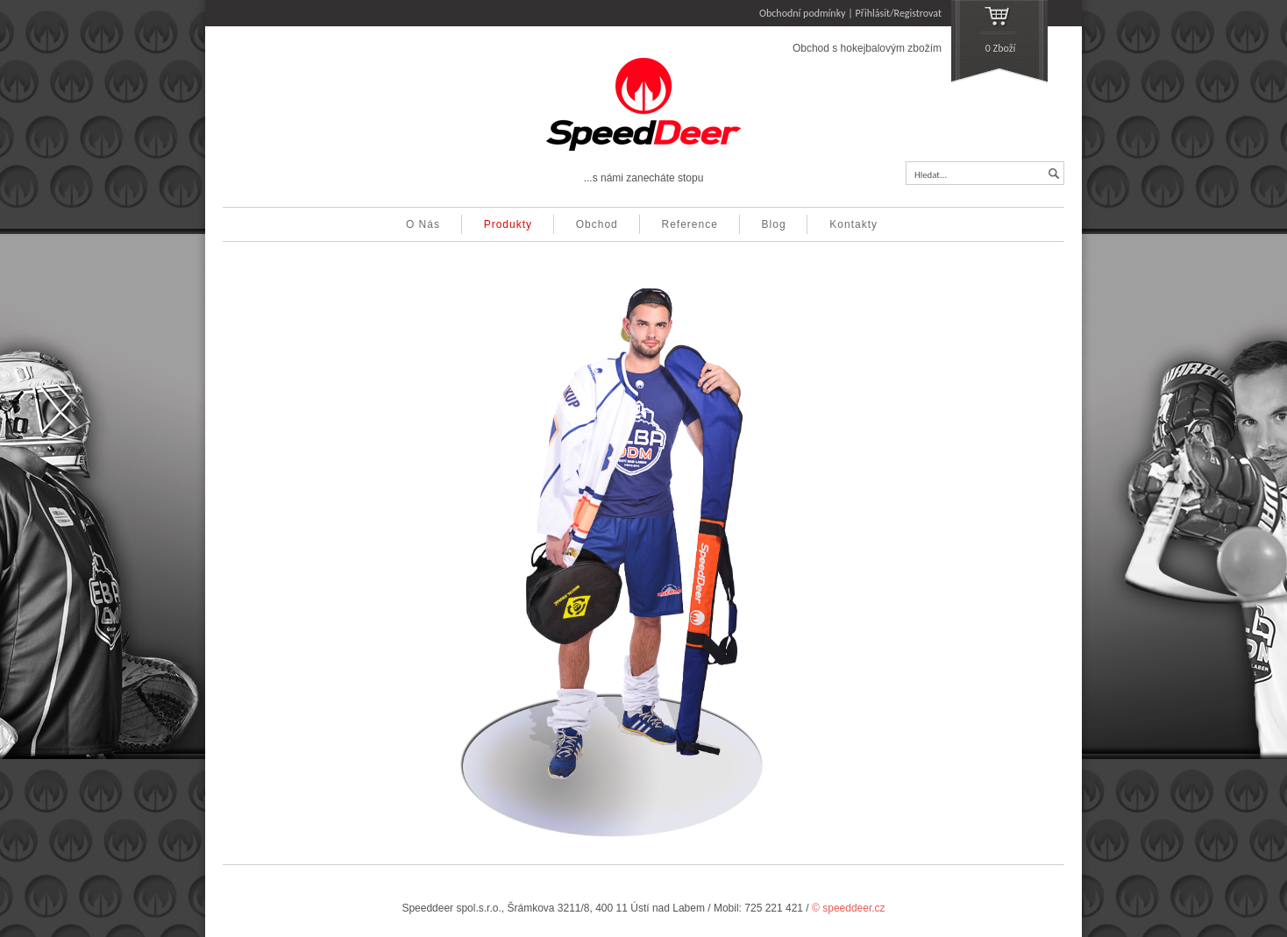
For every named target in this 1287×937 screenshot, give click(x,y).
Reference (690, 224)
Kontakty (853, 224)
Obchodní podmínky (802, 13)
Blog (774, 224)
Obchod (597, 224)
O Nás (423, 224)
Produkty (508, 224)
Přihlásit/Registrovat (899, 13)
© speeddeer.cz (848, 908)
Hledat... (930, 175)
